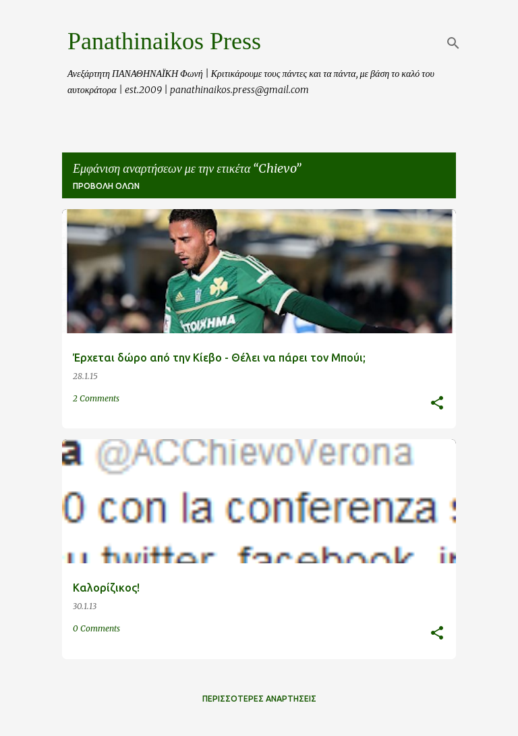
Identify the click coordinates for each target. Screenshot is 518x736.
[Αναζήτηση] (453, 43)
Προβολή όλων (106, 185)
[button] (437, 404)
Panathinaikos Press (164, 41)
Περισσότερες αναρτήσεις (259, 698)
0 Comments (96, 628)
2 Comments (96, 398)
